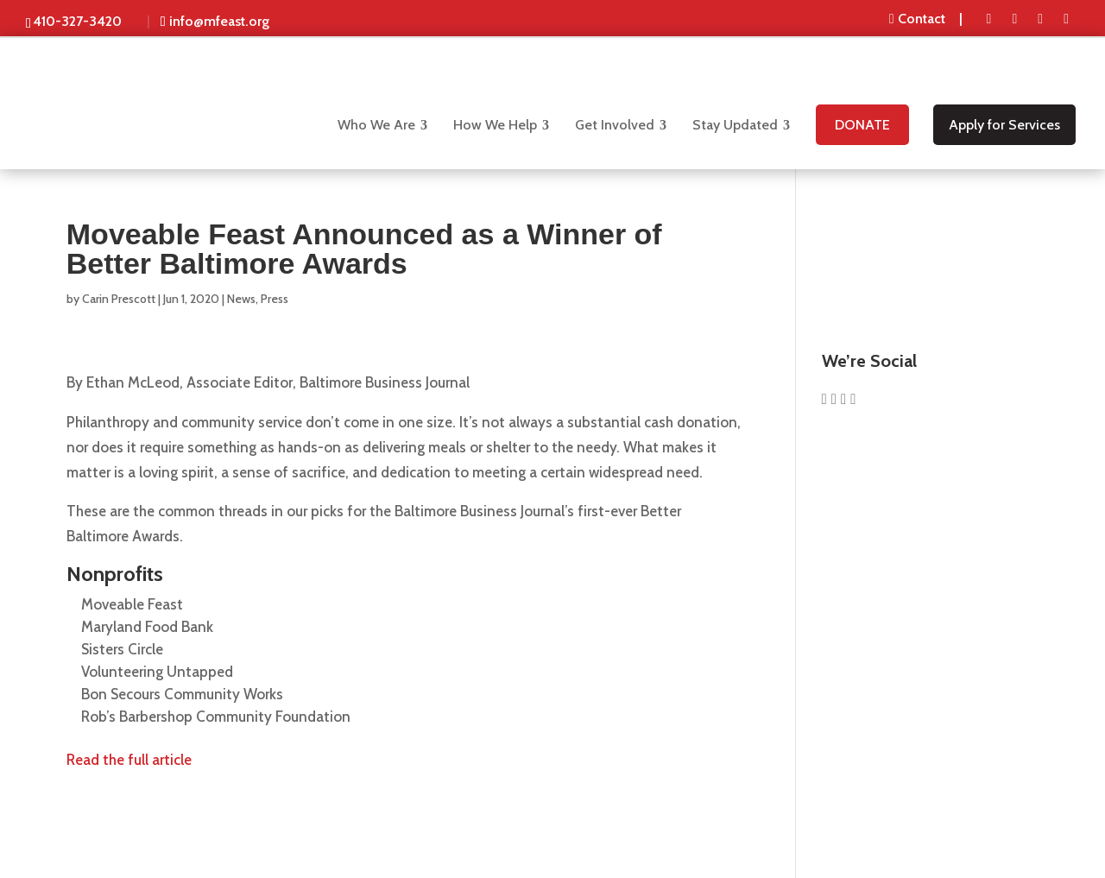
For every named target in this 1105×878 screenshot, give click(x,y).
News (241, 298)
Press (274, 298)
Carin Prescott (118, 298)
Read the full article (129, 759)
